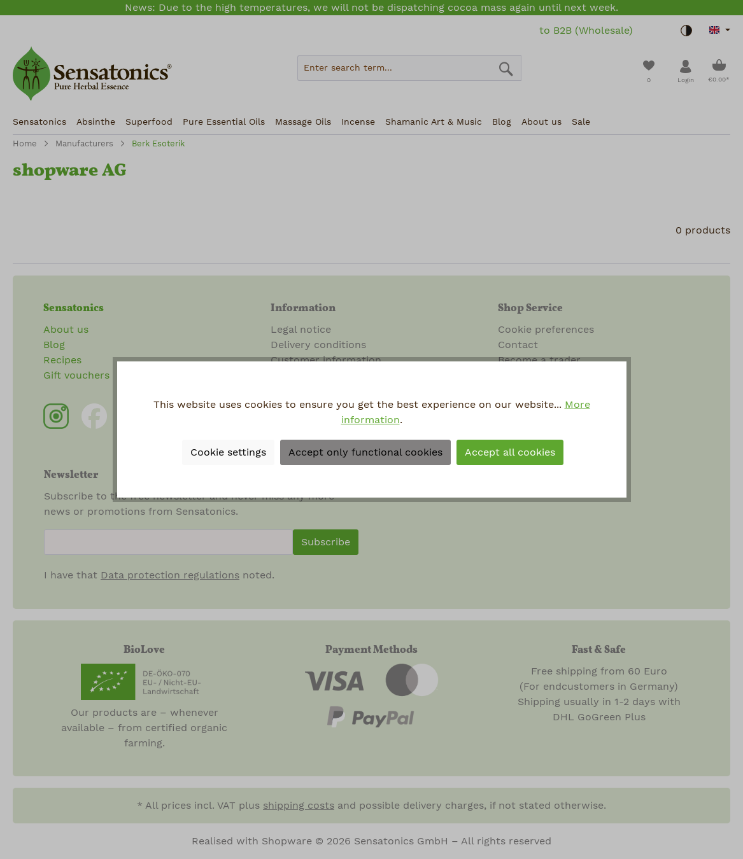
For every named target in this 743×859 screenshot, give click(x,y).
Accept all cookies (510, 452)
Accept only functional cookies (365, 452)
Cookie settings (228, 452)
